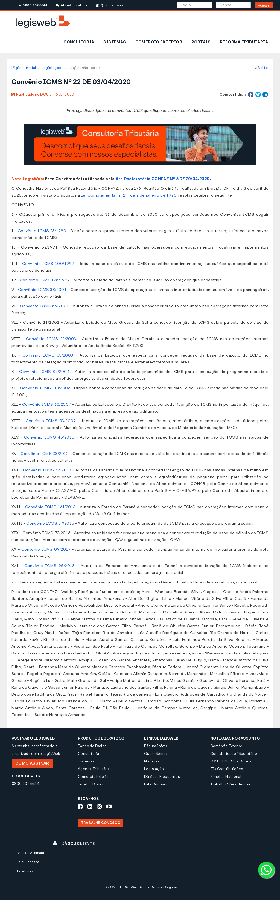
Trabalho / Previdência (230, 784)
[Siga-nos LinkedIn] (90, 806)
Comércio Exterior (94, 776)
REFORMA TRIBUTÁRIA (244, 42)
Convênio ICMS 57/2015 (50, 523)
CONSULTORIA (78, 42)
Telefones (25, 871)
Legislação (154, 769)
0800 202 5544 (33, 5)
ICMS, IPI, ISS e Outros (231, 761)
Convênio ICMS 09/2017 (46, 549)
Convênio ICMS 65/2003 (47, 355)
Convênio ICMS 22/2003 (51, 338)
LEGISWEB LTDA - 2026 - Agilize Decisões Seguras (140, 887)
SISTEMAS (114, 42)
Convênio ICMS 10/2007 (46, 404)
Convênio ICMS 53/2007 (51, 420)
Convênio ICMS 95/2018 (49, 565)
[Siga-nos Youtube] (109, 806)
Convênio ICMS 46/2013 (47, 470)
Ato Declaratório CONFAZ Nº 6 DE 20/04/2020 (162, 179)
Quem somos (109, 5)
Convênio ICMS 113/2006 (45, 388)
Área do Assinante (32, 853)
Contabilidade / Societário (233, 753)
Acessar (264, 5)
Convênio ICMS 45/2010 (49, 437)
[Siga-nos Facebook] (80, 806)
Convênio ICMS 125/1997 (45, 280)
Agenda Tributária (94, 769)
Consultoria (88, 753)
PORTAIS (201, 42)
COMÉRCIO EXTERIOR (158, 42)
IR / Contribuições (226, 769)
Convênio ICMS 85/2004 (44, 371)
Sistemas (86, 761)
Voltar (262, 67)
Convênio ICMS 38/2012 (45, 453)
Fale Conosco (156, 784)
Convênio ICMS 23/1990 (42, 230)
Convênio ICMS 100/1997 (48, 263)
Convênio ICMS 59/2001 (44, 306)
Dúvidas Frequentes (162, 776)
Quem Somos (156, 753)
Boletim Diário (90, 784)
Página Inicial (23, 67)
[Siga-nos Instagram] (99, 806)
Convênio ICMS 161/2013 (50, 507)
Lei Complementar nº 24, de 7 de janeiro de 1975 (128, 195)
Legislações (52, 67)
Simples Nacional (225, 776)
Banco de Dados (92, 746)
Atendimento (71, 5)
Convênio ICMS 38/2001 (42, 289)
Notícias (151, 761)
